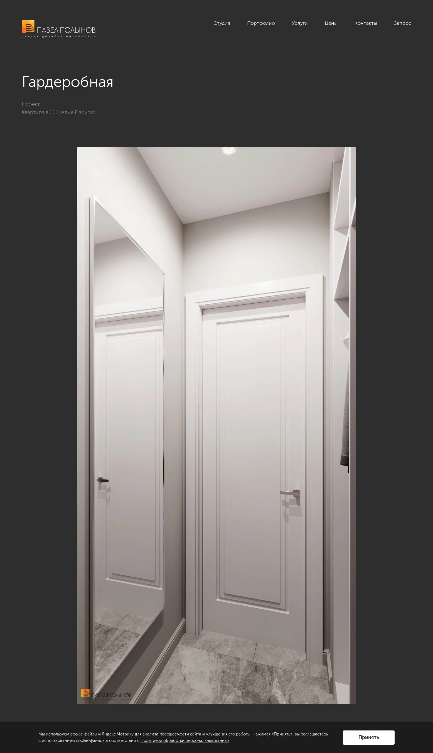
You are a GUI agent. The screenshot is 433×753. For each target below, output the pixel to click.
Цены (331, 23)
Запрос (402, 23)
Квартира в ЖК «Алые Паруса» (58, 112)
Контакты (366, 23)
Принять (368, 737)
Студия (221, 23)
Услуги (300, 23)
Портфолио (261, 23)
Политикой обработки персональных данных (185, 740)
